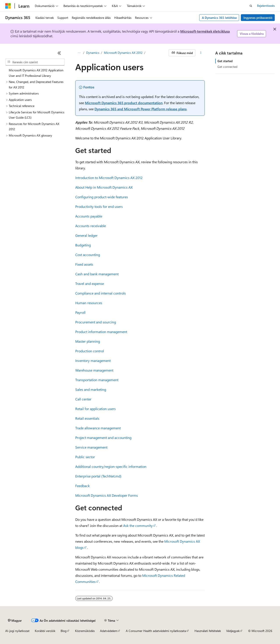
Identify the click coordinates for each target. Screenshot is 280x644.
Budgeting (83, 245)
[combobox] (35, 62)
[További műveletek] (201, 52)
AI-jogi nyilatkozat (17, 631)
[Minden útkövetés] (79, 52)
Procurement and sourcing (95, 322)
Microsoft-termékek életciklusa (205, 31)
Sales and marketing (90, 389)
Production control (89, 351)
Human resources (88, 302)
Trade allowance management (98, 428)
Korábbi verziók (45, 631)
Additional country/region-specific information (110, 466)
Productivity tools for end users (99, 206)
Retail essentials (87, 418)
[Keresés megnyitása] (251, 6)
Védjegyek (233, 631)
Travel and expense (89, 283)
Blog (63, 631)
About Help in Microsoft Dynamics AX (104, 187)
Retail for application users (95, 408)
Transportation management (96, 379)
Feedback (82, 485)
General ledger (86, 235)
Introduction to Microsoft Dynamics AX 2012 (109, 177)
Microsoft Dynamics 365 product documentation (124, 102)
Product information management (101, 331)
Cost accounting (87, 254)
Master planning (87, 341)
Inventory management (93, 360)
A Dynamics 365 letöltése (219, 18)
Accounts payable (88, 216)
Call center (83, 399)
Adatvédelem (108, 631)
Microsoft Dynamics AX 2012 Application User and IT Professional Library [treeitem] (36, 73)
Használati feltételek (207, 631)
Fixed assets (84, 264)
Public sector (85, 456)
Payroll (80, 312)
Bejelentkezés (266, 6)
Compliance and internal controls (100, 293)
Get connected (227, 67)
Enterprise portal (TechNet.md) (98, 476)
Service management (91, 447)
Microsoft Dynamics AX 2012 (123, 53)
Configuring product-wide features (101, 197)
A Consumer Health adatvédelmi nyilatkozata (156, 631)
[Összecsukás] (59, 53)
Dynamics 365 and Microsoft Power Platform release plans (140, 109)
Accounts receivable (90, 225)
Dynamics (92, 53)
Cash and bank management (97, 274)
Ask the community (138, 525)
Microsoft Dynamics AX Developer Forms (106, 495)
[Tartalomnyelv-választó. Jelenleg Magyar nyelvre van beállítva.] (14, 620)
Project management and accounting (103, 437)
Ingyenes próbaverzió (257, 18)
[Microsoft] (8, 6)
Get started (225, 61)
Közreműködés (85, 631)
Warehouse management (94, 370)
